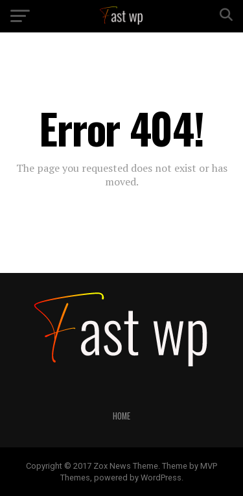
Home (121, 416)
